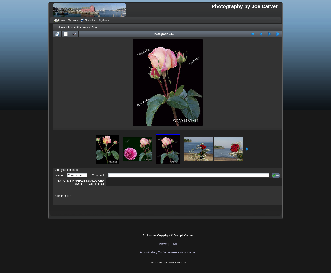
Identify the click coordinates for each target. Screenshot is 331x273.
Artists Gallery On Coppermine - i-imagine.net (168, 252)
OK (275, 175)
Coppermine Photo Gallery (173, 263)
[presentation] (143, 196)
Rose (94, 27)
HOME (174, 244)
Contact (162, 244)
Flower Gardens (78, 27)
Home (61, 27)
